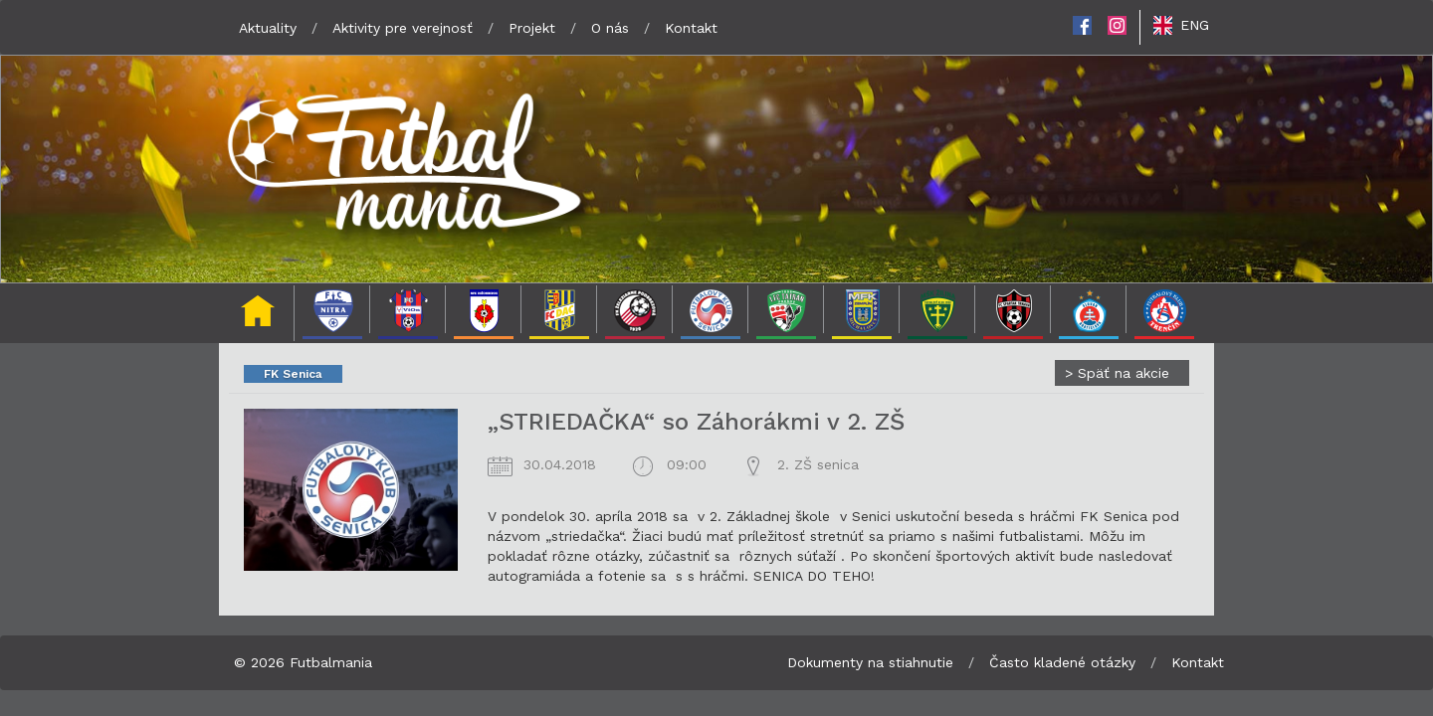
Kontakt (691, 28)
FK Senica (293, 374)
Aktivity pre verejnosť (402, 28)
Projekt (532, 28)
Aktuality (268, 28)
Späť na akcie (1117, 373)
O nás (610, 28)
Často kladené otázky (1062, 662)
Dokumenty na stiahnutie (870, 662)
